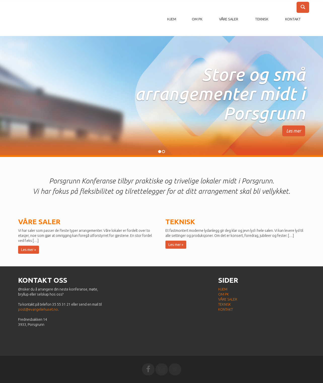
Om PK (197, 19)
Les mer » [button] (28, 250)
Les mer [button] (293, 130)
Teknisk (261, 19)
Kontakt (293, 19)
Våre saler (228, 19)
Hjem (171, 19)
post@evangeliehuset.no (38, 309)
